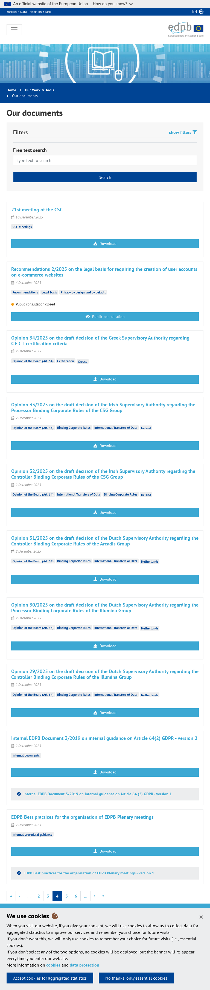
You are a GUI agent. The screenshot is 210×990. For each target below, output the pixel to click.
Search (105, 177)
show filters (183, 132)
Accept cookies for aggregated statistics (50, 978)
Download (105, 243)
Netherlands (149, 561)
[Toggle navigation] (14, 29)
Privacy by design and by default (83, 292)
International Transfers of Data (115, 427)
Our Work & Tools (39, 90)
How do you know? (113, 3)
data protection (84, 965)
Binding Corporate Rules (74, 427)
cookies (53, 965)
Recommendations (25, 292)
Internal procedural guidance (32, 834)
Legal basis (49, 292)
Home (11, 90)
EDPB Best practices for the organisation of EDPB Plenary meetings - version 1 (88, 873)
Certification (65, 361)
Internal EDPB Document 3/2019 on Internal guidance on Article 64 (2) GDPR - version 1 (97, 793)
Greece (82, 361)
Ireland (146, 428)
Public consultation (105, 316)
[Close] (201, 916)
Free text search (30, 150)
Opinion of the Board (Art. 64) (33, 361)
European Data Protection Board (29, 12)
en (194, 11)
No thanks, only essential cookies (136, 978)
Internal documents (26, 755)
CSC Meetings (22, 227)
